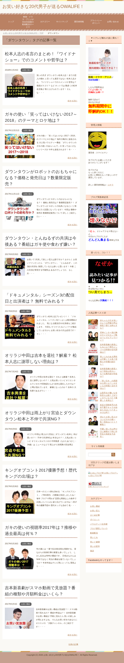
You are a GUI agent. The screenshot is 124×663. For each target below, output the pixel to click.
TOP (23, 33)
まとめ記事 (95, 515)
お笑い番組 (27, 130)
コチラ (110, 185)
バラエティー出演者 (99, 524)
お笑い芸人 (26, 70)
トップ (11, 22)
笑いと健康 (95, 542)
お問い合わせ (113, 22)
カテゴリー (45, 22)
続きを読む (72, 101)
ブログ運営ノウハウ (99, 528)
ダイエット (95, 519)
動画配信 (94, 533)
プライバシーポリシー (96, 22)
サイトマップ (62, 22)
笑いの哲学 (95, 546)
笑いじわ (94, 537)
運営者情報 (79, 22)
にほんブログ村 (95, 477)
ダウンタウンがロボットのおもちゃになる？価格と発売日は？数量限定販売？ (41, 177)
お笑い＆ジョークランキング (98, 486)
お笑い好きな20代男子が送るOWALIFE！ (43, 6)
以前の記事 (73, 644)
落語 (92, 550)
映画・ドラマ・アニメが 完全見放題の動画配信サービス (28, 22)
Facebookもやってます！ (100, 560)
